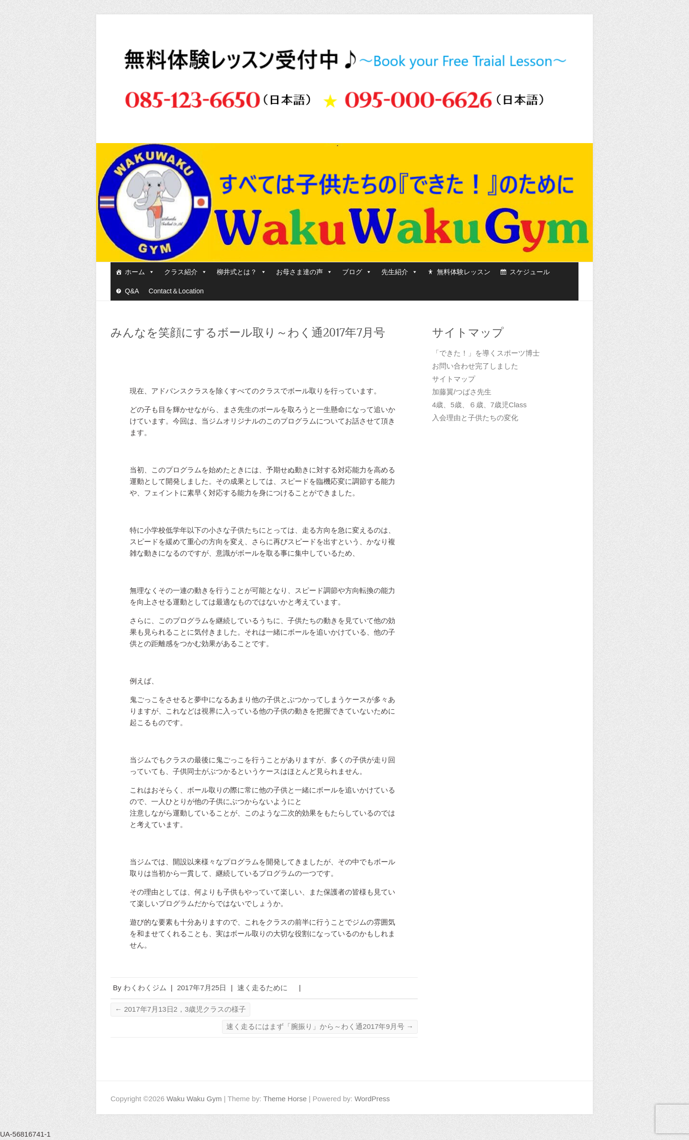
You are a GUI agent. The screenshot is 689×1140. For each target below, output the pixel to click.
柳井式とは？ (242, 271)
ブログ (357, 271)
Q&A (132, 291)
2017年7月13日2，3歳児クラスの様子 (180, 1009)
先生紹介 (399, 271)
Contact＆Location (176, 291)
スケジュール (530, 272)
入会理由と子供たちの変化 (475, 418)
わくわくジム (145, 988)
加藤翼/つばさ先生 (461, 392)
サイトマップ (453, 379)
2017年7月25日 (201, 988)
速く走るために (266, 988)
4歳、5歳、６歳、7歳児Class (479, 405)
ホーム (140, 271)
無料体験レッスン (463, 272)
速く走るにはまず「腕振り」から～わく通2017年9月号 (319, 1026)
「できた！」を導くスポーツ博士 (486, 353)
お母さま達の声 (304, 271)
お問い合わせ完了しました (475, 366)
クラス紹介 (185, 271)
